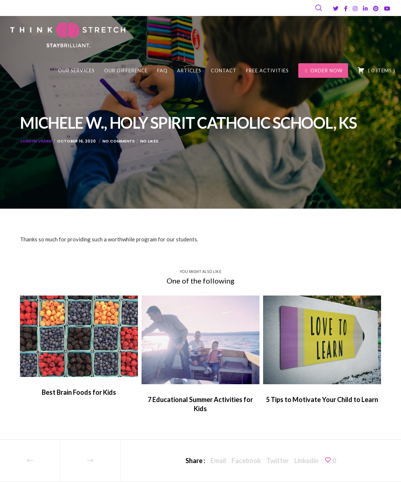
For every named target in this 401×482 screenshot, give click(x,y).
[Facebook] (345, 8)
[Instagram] (355, 8)
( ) (376, 70)
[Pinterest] (376, 8)
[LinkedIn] (365, 8)
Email (218, 461)
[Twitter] (336, 8)
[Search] (318, 8)
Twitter (277, 461)
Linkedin (306, 461)
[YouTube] (387, 8)
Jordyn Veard (36, 141)
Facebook (246, 461)
